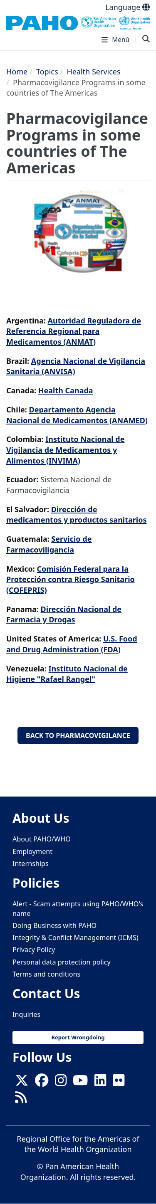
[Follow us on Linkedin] (100, 1082)
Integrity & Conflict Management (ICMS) (75, 937)
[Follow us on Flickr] (118, 1082)
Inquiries (26, 1014)
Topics (47, 71)
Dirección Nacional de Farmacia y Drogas (63, 614)
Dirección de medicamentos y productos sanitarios (76, 514)
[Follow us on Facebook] (41, 1082)
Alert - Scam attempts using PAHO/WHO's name (77, 908)
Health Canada (65, 390)
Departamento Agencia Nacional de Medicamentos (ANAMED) (77, 415)
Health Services (93, 71)
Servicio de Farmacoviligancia (49, 544)
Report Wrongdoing (77, 1037)
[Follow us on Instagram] (61, 1082)
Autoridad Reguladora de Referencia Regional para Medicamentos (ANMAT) (73, 331)
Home (16, 71)
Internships (30, 863)
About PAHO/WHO (41, 839)
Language (127, 7)
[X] (21, 1082)
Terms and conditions (46, 974)
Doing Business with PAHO (54, 925)
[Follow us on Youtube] (80, 1082)
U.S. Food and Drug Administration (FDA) (71, 644)
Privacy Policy (33, 949)
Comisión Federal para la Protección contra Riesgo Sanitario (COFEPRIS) (70, 579)
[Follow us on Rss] (21, 1099)
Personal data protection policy (61, 962)
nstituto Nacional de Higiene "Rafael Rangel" (67, 674)
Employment (32, 851)
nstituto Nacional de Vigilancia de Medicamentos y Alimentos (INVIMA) (65, 449)
